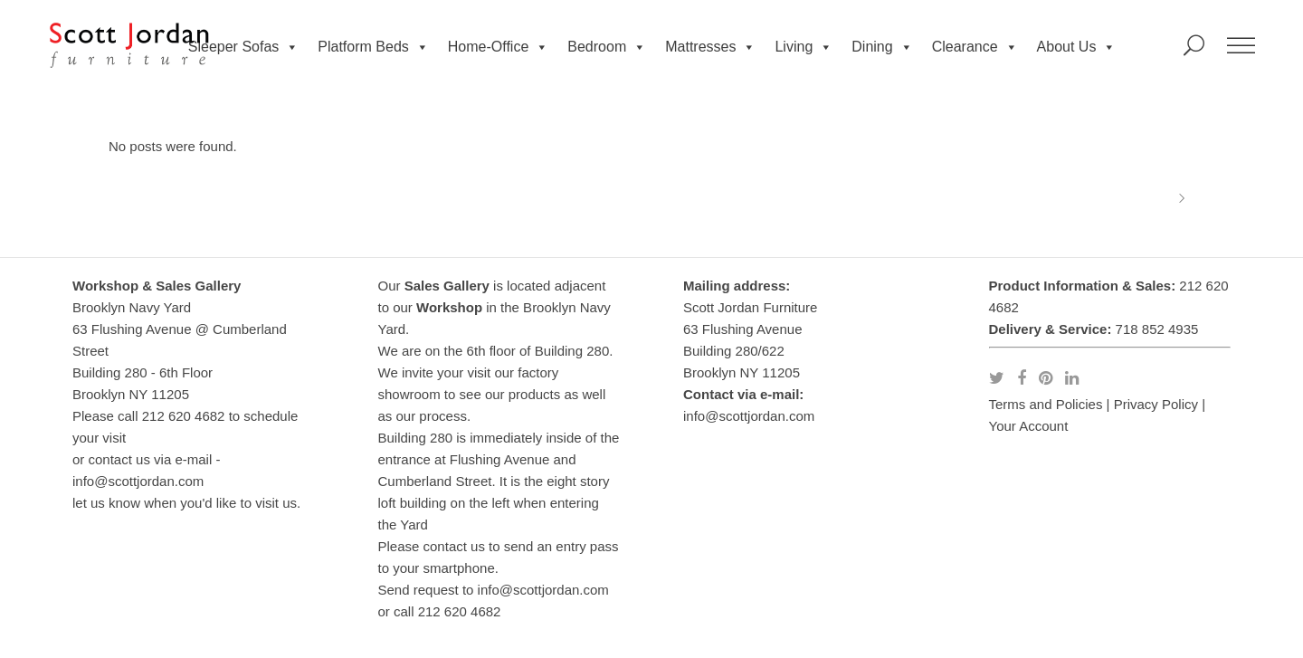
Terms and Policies (1046, 404)
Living (803, 47)
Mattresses (710, 47)
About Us (1077, 47)
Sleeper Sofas (244, 47)
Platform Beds (373, 47)
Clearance (975, 47)
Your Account (1029, 426)
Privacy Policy (1156, 404)
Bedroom (606, 47)
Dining (881, 47)
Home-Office (498, 47)
